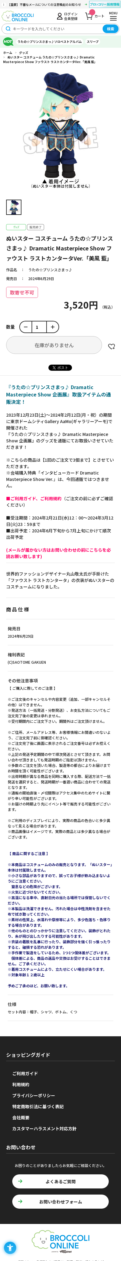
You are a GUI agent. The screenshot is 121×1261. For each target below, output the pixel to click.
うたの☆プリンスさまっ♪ (50, 269)
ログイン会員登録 (71, 16)
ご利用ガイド (25, 1073)
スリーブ (93, 41)
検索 (110, 28)
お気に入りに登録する (111, 346)
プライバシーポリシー (33, 1095)
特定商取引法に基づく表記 (38, 1106)
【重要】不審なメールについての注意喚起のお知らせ (44, 4)
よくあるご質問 (61, 1181)
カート (96, 14)
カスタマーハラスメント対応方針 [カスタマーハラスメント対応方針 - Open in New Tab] (44, 1128)
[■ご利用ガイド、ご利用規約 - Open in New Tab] (34, 498)
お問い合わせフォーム (60, 1202)
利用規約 (20, 1084)
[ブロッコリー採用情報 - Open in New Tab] (105, 5)
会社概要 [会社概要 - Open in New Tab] (20, 1117)
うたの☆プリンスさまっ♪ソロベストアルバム (49, 41)
